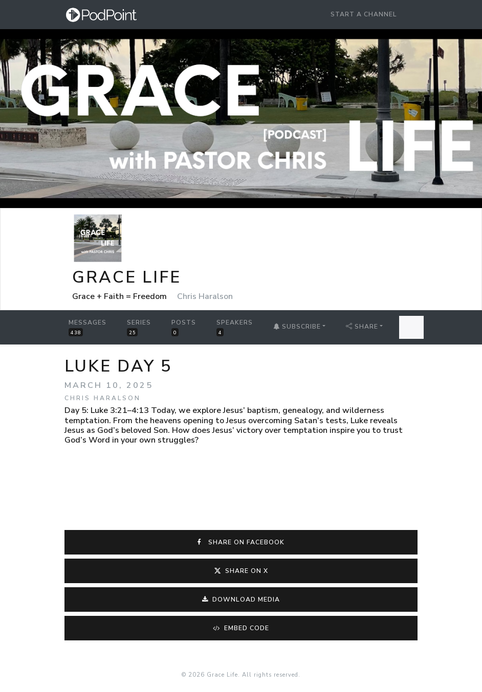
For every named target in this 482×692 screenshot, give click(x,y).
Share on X (241, 571)
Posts (183, 327)
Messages (87, 327)
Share (362, 326)
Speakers (234, 327)
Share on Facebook (241, 542)
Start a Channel (364, 14)
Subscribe (297, 326)
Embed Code (241, 628)
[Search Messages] (411, 327)
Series (139, 327)
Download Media (241, 599)
